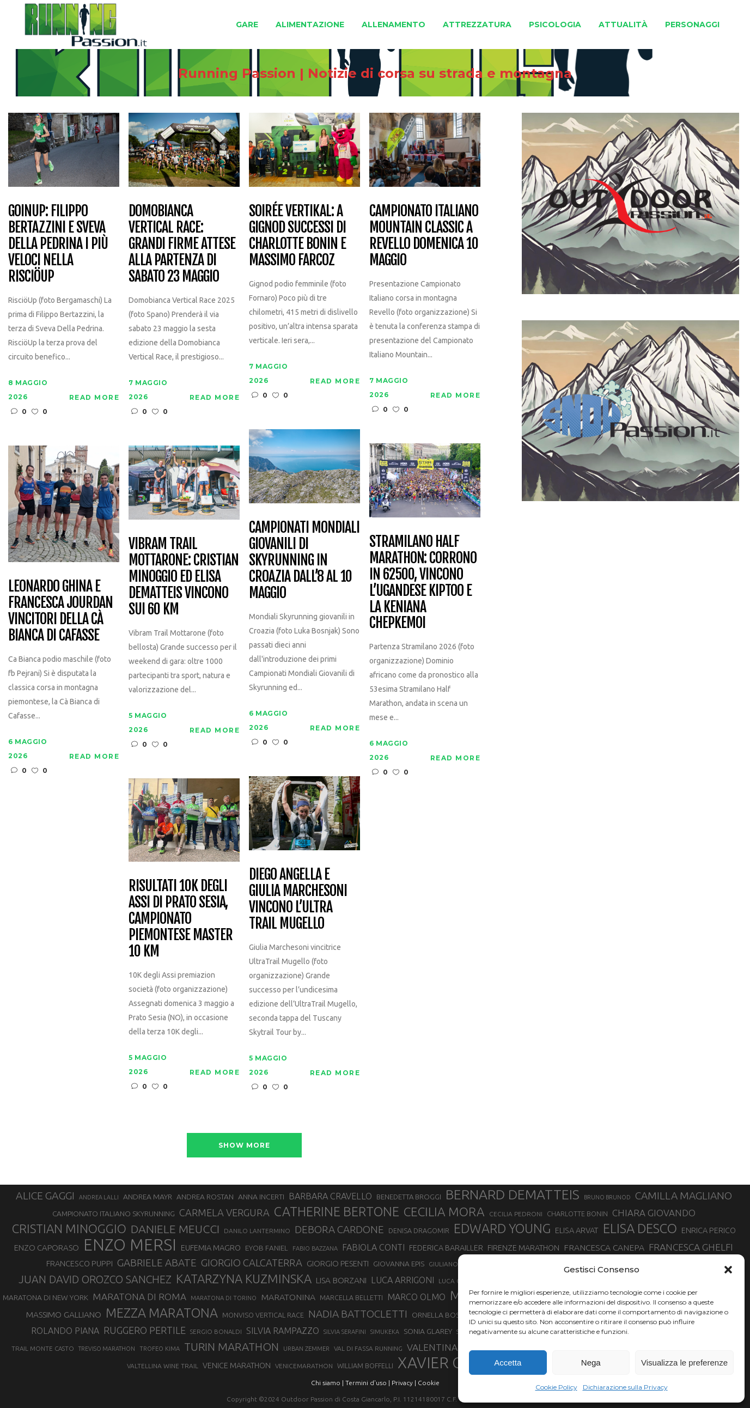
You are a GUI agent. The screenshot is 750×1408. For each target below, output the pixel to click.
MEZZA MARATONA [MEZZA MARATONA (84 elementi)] (162, 1313)
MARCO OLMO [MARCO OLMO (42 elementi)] (416, 1297)
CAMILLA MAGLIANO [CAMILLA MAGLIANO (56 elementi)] (683, 1196)
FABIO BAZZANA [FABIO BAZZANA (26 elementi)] (315, 1248)
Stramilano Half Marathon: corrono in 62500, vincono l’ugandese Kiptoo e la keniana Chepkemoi (422, 582)
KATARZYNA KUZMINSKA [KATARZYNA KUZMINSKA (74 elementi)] (244, 1278)
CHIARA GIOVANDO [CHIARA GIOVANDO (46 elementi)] (654, 1213)
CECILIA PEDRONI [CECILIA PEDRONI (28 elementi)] (515, 1213)
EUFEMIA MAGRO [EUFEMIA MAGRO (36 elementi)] (211, 1247)
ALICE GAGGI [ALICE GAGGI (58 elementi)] (45, 1196)
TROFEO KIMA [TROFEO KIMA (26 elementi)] (159, 1348)
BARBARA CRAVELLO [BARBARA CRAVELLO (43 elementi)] (330, 1196)
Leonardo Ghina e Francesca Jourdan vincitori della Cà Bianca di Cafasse (60, 611)
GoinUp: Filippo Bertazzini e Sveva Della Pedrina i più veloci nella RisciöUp (57, 243)
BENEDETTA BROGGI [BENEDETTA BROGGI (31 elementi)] (408, 1196)
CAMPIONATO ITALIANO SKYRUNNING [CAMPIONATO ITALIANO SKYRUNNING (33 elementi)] (113, 1213)
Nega (591, 1362)
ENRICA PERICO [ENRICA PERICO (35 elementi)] (708, 1230)
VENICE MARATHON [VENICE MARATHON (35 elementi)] (237, 1365)
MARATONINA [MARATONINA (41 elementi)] (288, 1297)
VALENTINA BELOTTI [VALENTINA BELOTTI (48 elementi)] (452, 1347)
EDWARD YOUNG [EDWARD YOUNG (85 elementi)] (502, 1228)
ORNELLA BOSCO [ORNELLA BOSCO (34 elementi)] (441, 1315)
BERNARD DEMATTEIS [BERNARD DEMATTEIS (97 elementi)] (513, 1194)
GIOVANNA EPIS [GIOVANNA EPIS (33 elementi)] (398, 1263)
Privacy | (404, 1382)
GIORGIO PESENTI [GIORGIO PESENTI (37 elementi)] (338, 1263)
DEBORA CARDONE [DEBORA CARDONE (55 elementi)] (339, 1229)
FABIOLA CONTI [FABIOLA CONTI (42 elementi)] (373, 1247)
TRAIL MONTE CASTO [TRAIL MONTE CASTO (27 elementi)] (42, 1348)
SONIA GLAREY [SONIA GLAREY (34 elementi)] (428, 1331)
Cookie (429, 1382)
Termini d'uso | (367, 1382)
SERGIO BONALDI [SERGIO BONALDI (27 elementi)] (216, 1331)
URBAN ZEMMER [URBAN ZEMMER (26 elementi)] (306, 1348)
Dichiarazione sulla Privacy (625, 1387)
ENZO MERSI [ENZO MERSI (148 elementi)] (129, 1245)
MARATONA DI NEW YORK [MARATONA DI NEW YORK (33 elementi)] (45, 1297)
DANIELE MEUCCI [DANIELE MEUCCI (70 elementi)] (175, 1228)
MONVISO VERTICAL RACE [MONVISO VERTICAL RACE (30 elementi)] (263, 1315)
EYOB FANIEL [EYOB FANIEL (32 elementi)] (266, 1248)
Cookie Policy (556, 1387)
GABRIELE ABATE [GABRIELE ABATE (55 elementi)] (157, 1263)
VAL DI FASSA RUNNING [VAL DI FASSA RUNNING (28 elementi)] (368, 1348)
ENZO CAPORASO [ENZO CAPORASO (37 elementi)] (46, 1247)
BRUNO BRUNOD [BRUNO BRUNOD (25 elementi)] (607, 1197)
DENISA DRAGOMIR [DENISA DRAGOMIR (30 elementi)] (418, 1230)
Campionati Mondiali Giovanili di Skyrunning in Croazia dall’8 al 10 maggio (304, 560)
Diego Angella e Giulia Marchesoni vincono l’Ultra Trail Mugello (297, 899)
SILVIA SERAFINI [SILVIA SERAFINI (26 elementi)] (345, 1331)
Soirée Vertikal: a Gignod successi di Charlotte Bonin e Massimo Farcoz (297, 236)
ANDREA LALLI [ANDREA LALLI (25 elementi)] (99, 1197)
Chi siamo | (327, 1382)
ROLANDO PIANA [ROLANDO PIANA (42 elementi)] (65, 1331)
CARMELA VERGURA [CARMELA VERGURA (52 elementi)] (224, 1212)
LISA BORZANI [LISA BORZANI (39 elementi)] (341, 1280)
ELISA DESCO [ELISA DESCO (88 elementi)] (640, 1229)
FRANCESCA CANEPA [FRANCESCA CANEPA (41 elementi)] (604, 1247)
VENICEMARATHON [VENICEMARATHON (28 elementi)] (304, 1365)
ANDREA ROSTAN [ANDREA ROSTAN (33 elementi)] (205, 1196)
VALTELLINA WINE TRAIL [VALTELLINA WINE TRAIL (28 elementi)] (162, 1365)
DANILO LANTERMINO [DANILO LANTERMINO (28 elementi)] (257, 1230)
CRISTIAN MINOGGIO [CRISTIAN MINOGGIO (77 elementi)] (69, 1228)
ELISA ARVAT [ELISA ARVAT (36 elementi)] (577, 1230)
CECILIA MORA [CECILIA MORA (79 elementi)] (444, 1211)
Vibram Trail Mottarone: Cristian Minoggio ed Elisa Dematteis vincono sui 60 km (183, 576)
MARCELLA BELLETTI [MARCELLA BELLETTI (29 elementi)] (351, 1297)
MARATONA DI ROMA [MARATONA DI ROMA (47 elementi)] (139, 1296)
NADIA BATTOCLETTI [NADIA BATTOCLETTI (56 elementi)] (357, 1314)
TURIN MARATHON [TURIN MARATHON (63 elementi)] (231, 1346)
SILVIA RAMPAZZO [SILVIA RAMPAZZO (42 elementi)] (282, 1331)
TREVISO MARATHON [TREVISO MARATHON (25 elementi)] (106, 1348)
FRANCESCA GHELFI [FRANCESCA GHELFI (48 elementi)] (691, 1247)
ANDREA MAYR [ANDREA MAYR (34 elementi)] (147, 1196)
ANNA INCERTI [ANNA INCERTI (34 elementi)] (261, 1196)
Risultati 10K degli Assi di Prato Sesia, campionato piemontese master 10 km (180, 918)
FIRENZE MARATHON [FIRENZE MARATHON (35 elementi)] (523, 1248)
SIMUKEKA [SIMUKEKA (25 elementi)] (384, 1331)
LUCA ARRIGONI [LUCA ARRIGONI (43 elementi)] (402, 1280)
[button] (728, 1269)
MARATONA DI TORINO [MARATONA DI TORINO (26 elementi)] (224, 1298)
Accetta (507, 1362)
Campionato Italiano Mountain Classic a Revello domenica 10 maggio (423, 236)
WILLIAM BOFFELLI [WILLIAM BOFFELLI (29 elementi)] (365, 1365)
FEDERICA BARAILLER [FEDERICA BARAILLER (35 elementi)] (446, 1248)
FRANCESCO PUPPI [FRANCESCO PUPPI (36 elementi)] (79, 1263)
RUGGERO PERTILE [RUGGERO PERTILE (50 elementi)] (144, 1330)
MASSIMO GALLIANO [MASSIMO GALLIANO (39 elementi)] (63, 1314)
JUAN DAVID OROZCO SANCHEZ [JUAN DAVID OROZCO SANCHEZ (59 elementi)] (95, 1279)
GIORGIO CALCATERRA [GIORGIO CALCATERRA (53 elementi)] (251, 1263)
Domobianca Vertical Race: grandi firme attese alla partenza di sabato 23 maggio (182, 243)
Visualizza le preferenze (684, 1362)
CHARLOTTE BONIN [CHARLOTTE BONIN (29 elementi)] (577, 1213)
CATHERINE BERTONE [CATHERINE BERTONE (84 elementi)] (336, 1211)
